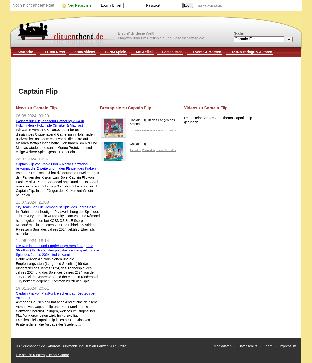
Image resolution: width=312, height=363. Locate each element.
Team (268, 346)
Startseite (25, 52)
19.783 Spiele (115, 52)
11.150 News (55, 52)
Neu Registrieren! (81, 5)
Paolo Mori (148, 130)
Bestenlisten (172, 52)
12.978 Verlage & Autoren (251, 52)
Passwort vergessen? (209, 5)
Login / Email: (111, 5)
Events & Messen (207, 52)
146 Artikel (144, 52)
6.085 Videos (84, 52)
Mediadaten (223, 346)
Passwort (153, 5)
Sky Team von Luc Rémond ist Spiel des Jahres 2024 (56, 207)
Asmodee (135, 130)
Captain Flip (123, 145)
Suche (238, 33)
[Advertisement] (156, 73)
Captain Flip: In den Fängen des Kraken (138, 123)
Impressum (287, 346)
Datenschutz (247, 346)
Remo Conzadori (166, 130)
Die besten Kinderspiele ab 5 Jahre (42, 355)
